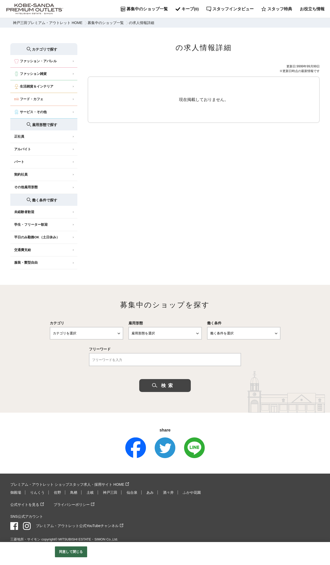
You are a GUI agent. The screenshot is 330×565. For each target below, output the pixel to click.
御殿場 (15, 492)
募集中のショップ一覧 (144, 9)
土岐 (90, 492)
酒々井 (168, 492)
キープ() (187, 9)
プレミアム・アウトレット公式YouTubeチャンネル (77, 525)
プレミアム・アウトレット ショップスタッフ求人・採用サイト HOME (67, 484)
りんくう (37, 492)
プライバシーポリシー (72, 504)
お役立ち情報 (312, 9)
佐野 (57, 492)
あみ (150, 492)
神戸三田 (110, 492)
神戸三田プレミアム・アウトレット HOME (47, 23)
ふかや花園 (192, 492)
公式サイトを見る (24, 504)
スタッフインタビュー (230, 9)
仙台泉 (132, 492)
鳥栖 (73, 492)
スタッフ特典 (277, 9)
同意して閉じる (71, 552)
